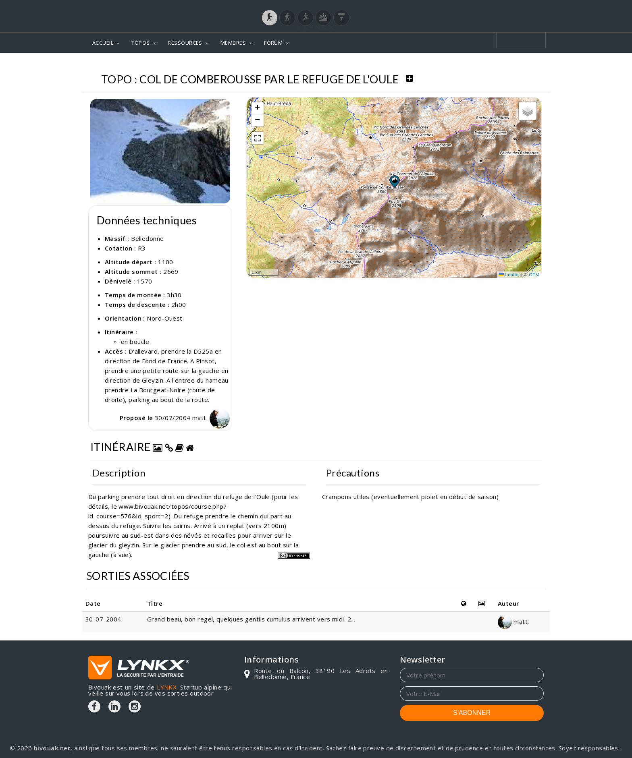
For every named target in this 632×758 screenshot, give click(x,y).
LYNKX (167, 687)
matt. (211, 418)
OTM (534, 274)
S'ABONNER (472, 712)
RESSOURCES (185, 42)
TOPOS (140, 42)
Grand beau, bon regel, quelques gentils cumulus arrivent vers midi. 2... (251, 619)
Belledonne (147, 238)
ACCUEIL (102, 42)
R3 (142, 248)
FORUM (273, 42)
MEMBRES (233, 42)
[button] (394, 181)
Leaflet (509, 274)
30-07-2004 (103, 619)
